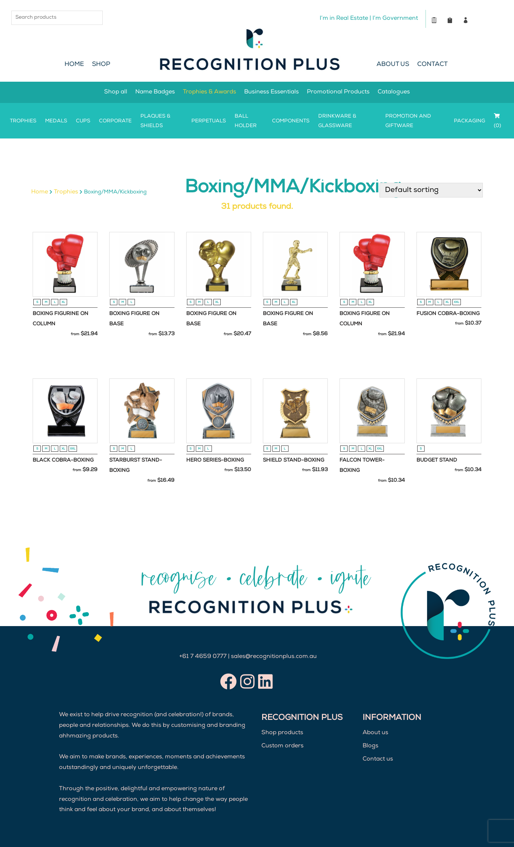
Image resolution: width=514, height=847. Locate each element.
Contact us (378, 759)
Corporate (115, 121)
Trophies (23, 121)
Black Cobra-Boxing (63, 460)
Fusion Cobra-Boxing (448, 314)
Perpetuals (208, 121)
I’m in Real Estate (343, 19)
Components (290, 121)
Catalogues (394, 92)
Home (74, 65)
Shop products (282, 733)
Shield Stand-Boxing (293, 460)
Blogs (370, 746)
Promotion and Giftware (408, 121)
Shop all (115, 92)
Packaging (469, 121)
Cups (83, 121)
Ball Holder (246, 121)
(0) (497, 120)
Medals (56, 121)
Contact (432, 65)
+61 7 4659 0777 (203, 657)
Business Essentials (271, 92)
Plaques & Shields (155, 121)
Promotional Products (338, 92)
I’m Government (395, 19)
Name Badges (155, 92)
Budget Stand (436, 460)
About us (375, 733)
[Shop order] (431, 190)
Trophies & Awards (209, 92)
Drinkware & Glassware (337, 121)
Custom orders (282, 746)
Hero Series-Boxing (215, 460)
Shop (101, 65)
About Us (393, 65)
